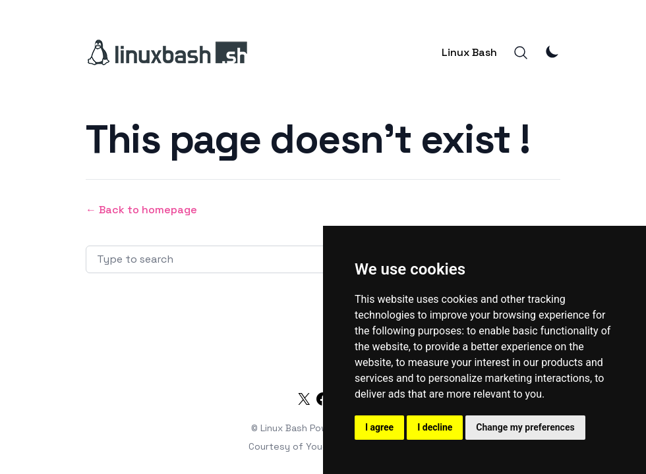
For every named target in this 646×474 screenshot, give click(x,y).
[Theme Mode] (552, 51)
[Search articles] (254, 259)
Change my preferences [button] (525, 427)
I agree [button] (379, 427)
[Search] (521, 53)
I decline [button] (434, 427)
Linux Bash (469, 52)
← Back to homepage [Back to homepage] (141, 210)
